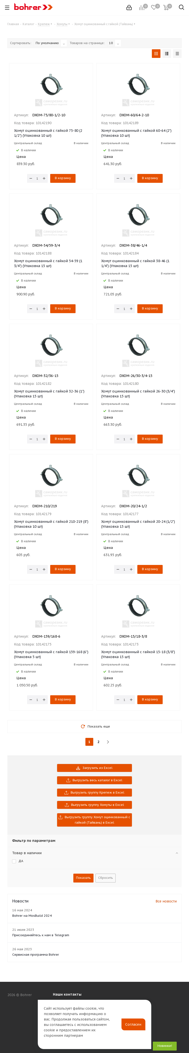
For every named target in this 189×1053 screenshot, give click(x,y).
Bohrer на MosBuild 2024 (32, 916)
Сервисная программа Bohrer (35, 954)
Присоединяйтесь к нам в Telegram (40, 935)
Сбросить (105, 878)
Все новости (166, 901)
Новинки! (165, 1046)
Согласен (133, 1024)
